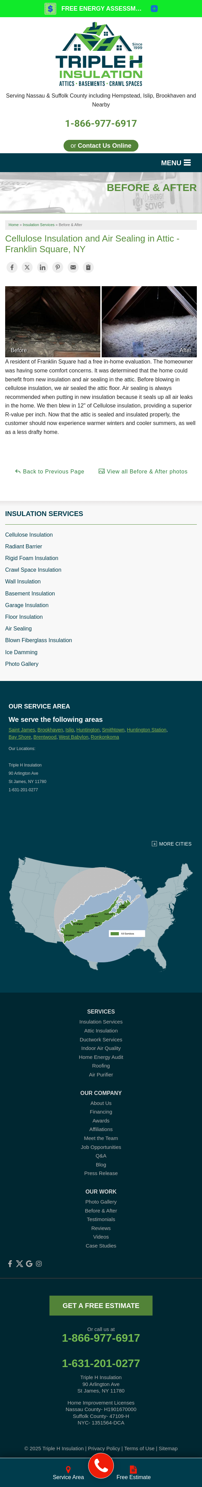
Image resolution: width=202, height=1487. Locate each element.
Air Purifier (101, 1074)
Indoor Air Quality (101, 1048)
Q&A (101, 1156)
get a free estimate (101, 1305)
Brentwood (44, 737)
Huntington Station (146, 730)
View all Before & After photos (143, 471)
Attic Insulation (101, 1030)
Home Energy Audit (101, 1057)
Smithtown (113, 730)
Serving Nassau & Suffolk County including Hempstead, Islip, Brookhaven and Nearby (101, 100)
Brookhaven (50, 730)
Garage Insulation (26, 605)
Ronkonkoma (105, 737)
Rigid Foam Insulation (31, 558)
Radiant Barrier (23, 546)
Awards (101, 1120)
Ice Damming (21, 652)
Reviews (101, 1228)
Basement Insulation (30, 593)
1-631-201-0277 (101, 1363)
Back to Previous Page (49, 471)
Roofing (101, 1066)
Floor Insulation (24, 617)
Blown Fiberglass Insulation (38, 640)
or (100, 145)
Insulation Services (44, 513)
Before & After (101, 1211)
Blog (101, 1164)
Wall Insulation (23, 581)
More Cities (175, 844)
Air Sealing (18, 628)
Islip (70, 730)
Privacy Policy (104, 1448)
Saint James (22, 730)
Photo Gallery (21, 664)
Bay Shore (20, 737)
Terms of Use (139, 1448)
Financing (101, 1112)
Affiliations (101, 1129)
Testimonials (101, 1219)
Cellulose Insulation (29, 535)
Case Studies (101, 1246)
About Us (101, 1103)
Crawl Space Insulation (33, 570)
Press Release (101, 1173)
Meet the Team (101, 1138)
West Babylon (73, 737)
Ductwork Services (101, 1039)
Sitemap (168, 1448)
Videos (101, 1237)
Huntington (88, 730)
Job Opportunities (101, 1147)
